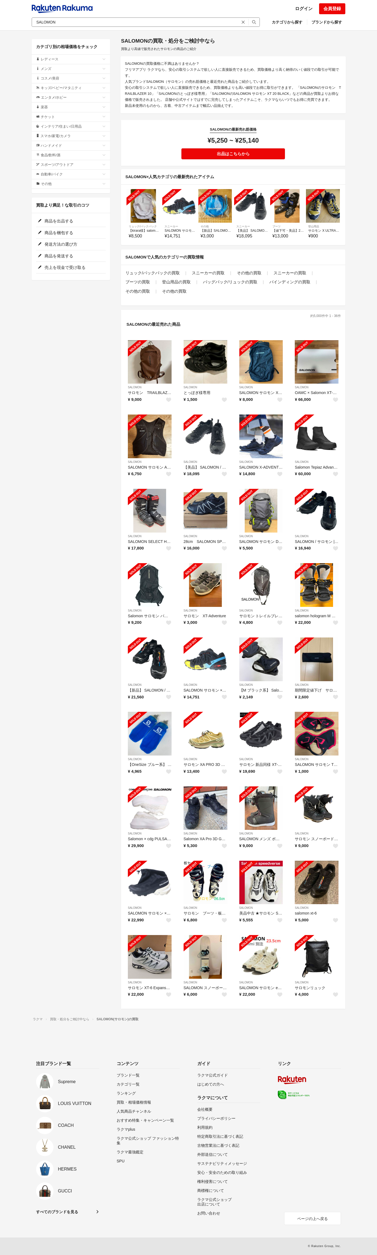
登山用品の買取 (176, 282)
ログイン (304, 8)
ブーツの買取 (137, 282)
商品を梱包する (55, 232)
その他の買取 (249, 273)
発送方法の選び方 (57, 244)
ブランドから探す (326, 22)
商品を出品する (55, 221)
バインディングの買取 (289, 282)
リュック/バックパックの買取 (152, 273)
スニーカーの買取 (208, 273)
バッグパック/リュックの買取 (230, 282)
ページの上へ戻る (312, 1218)
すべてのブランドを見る (57, 1212)
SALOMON (135, 387)
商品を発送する (55, 256)
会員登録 (332, 8)
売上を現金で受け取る (62, 267)
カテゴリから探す (287, 22)
